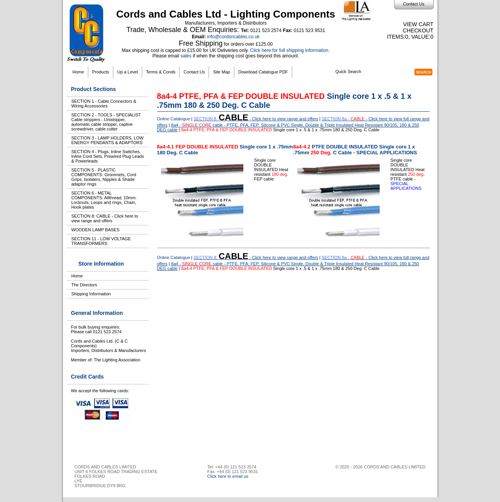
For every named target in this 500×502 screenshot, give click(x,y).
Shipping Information (91, 293)
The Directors (84, 284)
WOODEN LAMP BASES (95, 229)
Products (100, 72)
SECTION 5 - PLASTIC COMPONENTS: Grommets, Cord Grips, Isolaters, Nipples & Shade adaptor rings (103, 177)
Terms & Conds (160, 72)
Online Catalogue (173, 118)
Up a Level (127, 72)
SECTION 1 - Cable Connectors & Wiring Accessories (103, 103)
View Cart (418, 24)
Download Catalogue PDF (263, 72)
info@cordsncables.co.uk (233, 36)
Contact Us (413, 4)
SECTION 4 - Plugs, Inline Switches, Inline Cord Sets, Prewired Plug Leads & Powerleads (107, 156)
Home (78, 72)
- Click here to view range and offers (256, 118)
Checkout (418, 30)
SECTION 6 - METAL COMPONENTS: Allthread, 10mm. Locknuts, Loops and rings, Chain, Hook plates (104, 200)
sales (185, 56)
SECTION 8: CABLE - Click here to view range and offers (104, 218)
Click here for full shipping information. (289, 50)
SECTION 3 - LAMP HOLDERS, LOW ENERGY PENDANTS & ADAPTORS (107, 140)
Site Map (221, 72)
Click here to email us (227, 476)
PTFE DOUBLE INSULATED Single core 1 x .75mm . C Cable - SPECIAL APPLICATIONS (355, 149)
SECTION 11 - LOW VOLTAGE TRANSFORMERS (101, 241)
